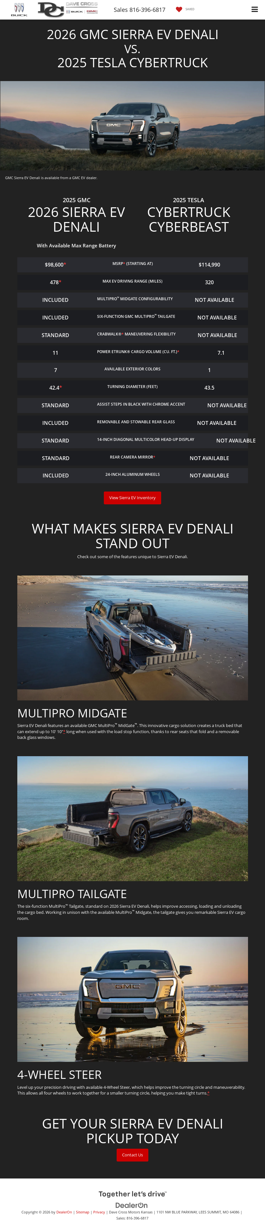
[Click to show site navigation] (255, 10)
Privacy (99, 1212)
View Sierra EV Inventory (132, 497)
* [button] (124, 263)
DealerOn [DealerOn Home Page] (64, 1212)
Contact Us (132, 1155)
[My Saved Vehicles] (184, 9)
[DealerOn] (131, 1205)
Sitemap (82, 1212)
